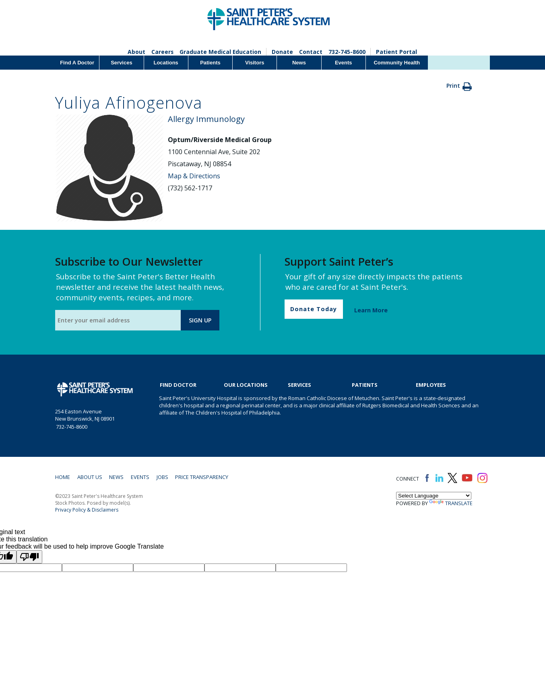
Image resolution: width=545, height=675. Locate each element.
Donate (282, 52)
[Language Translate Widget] (433, 496)
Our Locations (246, 384)
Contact (311, 52)
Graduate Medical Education (221, 52)
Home (62, 477)
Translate (451, 503)
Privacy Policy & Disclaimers (86, 510)
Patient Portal (396, 52)
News (299, 63)
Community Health (397, 63)
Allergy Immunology (206, 119)
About (136, 52)
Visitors (254, 63)
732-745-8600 (347, 52)
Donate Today (313, 309)
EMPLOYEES (431, 384)
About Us (90, 477)
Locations (165, 63)
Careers (162, 52)
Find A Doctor (77, 63)
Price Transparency (204, 477)
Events (343, 63)
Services (121, 63)
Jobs (164, 477)
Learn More (371, 310)
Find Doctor (178, 384)
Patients (210, 63)
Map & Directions (194, 175)
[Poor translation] (29, 557)
